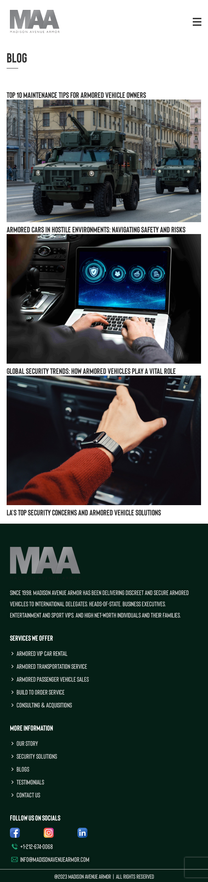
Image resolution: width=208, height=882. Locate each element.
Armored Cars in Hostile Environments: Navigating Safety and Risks (97, 229)
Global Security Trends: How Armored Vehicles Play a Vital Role (91, 371)
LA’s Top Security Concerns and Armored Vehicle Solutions (84, 512)
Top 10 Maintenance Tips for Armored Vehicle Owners (76, 95)
